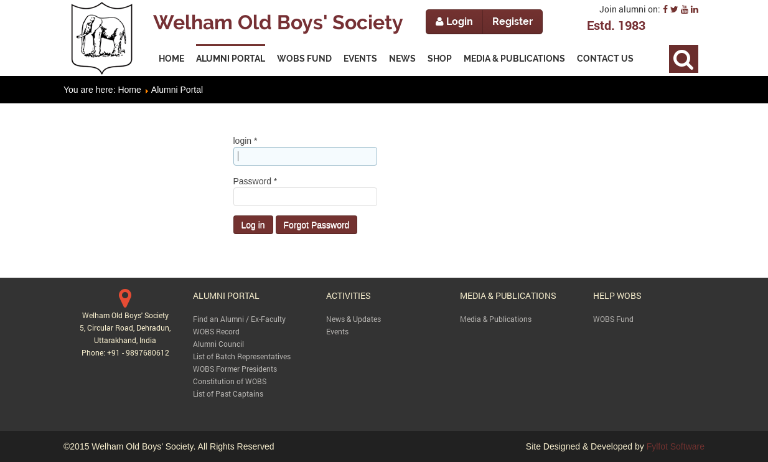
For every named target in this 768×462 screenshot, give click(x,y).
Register (512, 21)
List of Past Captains (228, 393)
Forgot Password (317, 225)
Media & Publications (496, 319)
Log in (253, 225)
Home (129, 90)
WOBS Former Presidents (235, 369)
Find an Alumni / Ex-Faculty (239, 319)
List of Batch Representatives (242, 356)
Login (454, 21)
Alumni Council (218, 344)
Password (255, 181)
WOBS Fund (613, 319)
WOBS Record (216, 331)
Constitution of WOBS (229, 381)
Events (337, 331)
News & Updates (353, 319)
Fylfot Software (676, 446)
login (245, 141)
